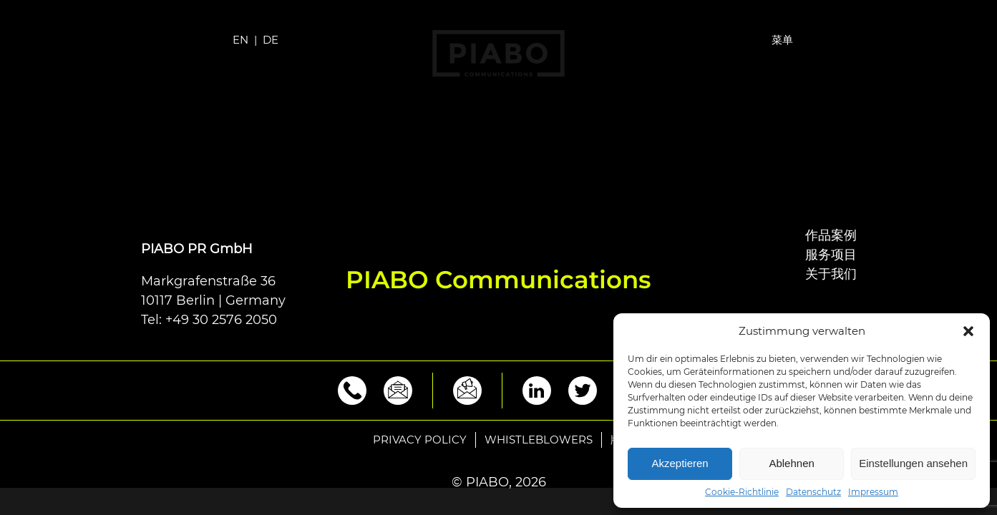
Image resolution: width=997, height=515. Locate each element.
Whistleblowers (539, 439)
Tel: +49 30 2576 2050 (209, 320)
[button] (968, 331)
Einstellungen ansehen (913, 463)
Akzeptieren (679, 463)
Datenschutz (813, 492)
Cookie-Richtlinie (742, 492)
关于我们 (831, 274)
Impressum (873, 492)
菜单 (782, 39)
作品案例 (831, 235)
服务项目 (831, 255)
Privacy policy (420, 439)
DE (270, 39)
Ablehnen (791, 463)
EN (240, 39)
